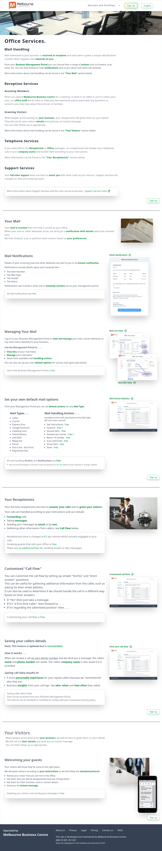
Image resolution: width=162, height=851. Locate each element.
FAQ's (120, 830)
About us (60, 830)
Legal (83, 830)
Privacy (72, 830)
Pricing (94, 830)
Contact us (107, 830)
